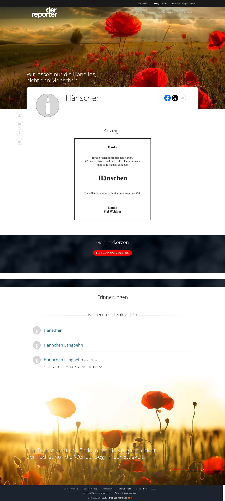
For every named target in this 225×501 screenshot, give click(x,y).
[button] (182, 98)
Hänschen (53, 330)
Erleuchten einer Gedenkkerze (112, 252)
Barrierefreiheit (71, 488)
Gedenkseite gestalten (183, 3)
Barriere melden (90, 488)
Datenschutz (141, 488)
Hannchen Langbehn (63, 345)
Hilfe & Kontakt (124, 488)
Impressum (107, 488)
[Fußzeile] (110, 490)
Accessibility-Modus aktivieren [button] (96, 492)
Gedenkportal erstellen (110, 497)
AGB (154, 488)
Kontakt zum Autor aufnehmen (186, 469)
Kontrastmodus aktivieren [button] (126, 492)
